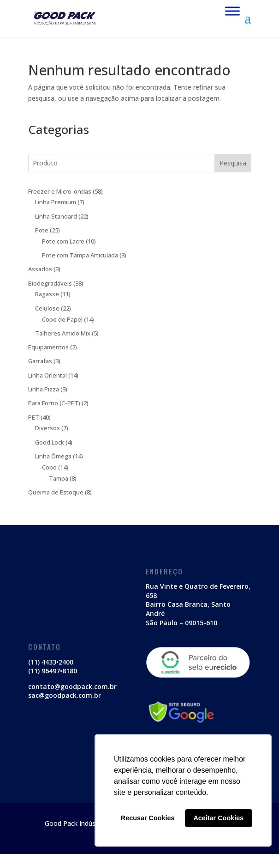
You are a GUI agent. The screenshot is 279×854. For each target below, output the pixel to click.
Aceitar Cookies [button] (218, 818)
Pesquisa (233, 163)
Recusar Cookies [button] (148, 818)
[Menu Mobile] (232, 10)
